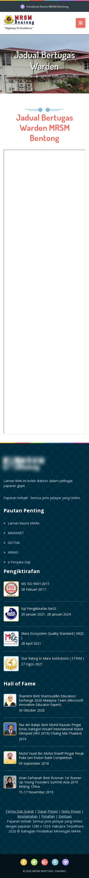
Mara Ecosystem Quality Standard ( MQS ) (52, 635)
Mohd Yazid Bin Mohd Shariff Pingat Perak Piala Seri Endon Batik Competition (51, 755)
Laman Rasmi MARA (21, 523)
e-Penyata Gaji (17, 562)
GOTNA (12, 542)
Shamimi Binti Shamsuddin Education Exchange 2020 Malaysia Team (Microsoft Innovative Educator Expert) (51, 700)
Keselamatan (27, 816)
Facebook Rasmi (48, 6)
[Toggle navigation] (80, 23)
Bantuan (65, 816)
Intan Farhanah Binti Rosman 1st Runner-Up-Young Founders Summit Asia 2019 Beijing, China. (50, 782)
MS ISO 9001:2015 (35, 583)
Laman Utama (21, 76)
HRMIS (11, 552)
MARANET (14, 533)
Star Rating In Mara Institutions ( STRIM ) (52, 658)
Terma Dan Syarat (19, 811)
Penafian (48, 816)
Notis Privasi (71, 811)
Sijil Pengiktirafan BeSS (38, 608)
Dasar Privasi (47, 811)
